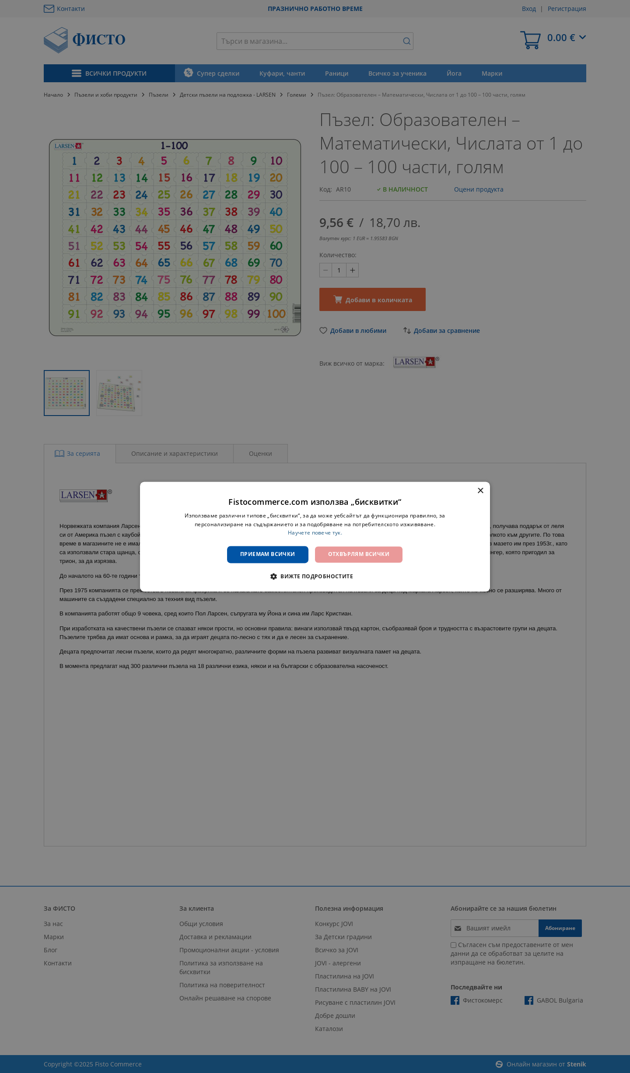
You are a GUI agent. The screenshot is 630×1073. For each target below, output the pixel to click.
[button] (315, 576)
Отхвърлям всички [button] (358, 554)
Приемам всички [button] (267, 554)
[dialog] (315, 536)
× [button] (480, 491)
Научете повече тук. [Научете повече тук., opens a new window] (315, 533)
